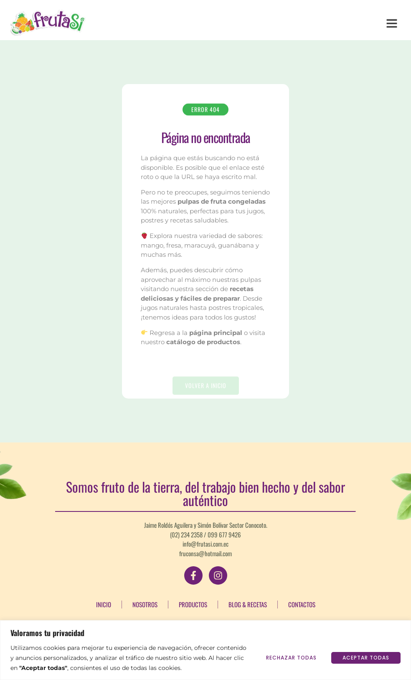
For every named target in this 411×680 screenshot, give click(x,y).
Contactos (301, 604)
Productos (193, 604)
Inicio (103, 604)
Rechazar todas (291, 657)
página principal (215, 333)
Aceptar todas (365, 657)
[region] (205, 650)
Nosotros (144, 604)
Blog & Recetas (247, 604)
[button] (392, 20)
